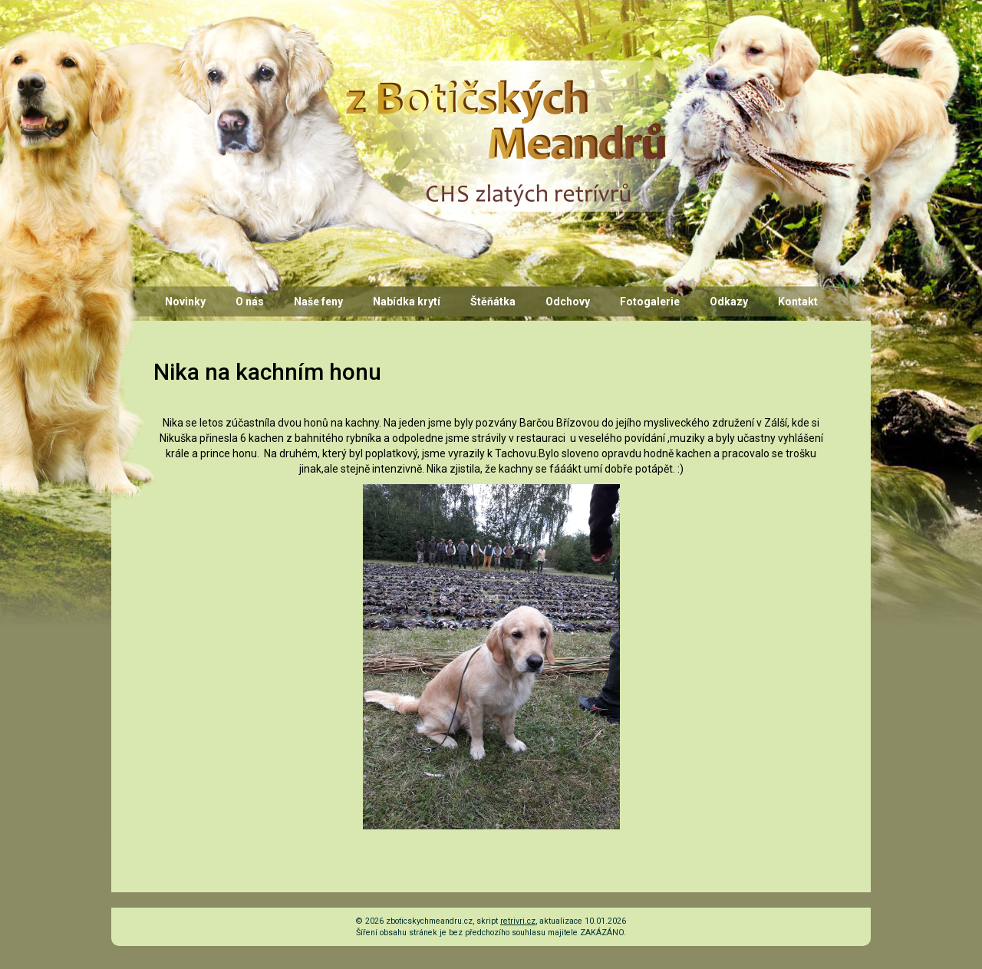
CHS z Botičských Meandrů (503, 74)
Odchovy (567, 301)
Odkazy (729, 301)
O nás (250, 301)
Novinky (185, 301)
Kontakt (798, 301)
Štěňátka (493, 301)
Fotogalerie (650, 301)
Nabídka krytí (406, 301)
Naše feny (318, 301)
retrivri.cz (517, 921)
